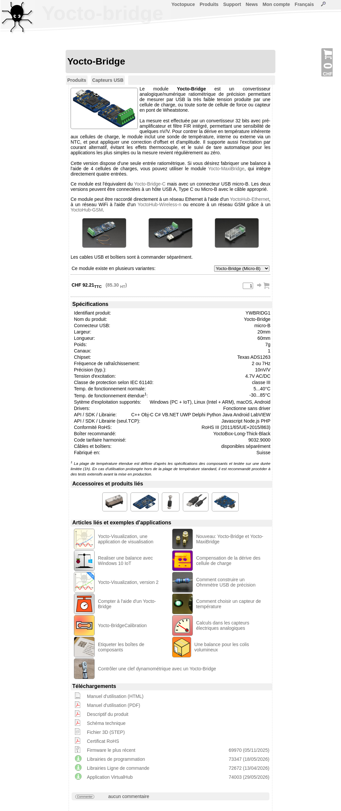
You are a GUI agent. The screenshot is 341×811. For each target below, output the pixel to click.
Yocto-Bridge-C (150, 184)
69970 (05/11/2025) (249, 750)
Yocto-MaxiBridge (226, 168)
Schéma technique (106, 723)
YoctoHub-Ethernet (249, 199)
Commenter (85, 796)
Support (232, 4)
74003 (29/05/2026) (249, 777)
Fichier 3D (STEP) (106, 732)
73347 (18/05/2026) (249, 759)
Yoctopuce (183, 4)
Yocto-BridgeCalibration (122, 625)
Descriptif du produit (108, 714)
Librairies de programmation (116, 759)
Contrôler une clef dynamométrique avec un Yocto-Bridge (157, 668)
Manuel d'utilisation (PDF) (113, 705)
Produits (208, 4)
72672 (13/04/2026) (249, 768)
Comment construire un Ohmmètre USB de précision (225, 582)
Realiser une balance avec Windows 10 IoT (125, 560)
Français (304, 4)
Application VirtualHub (110, 777)
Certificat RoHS (103, 741)
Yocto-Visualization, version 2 (128, 582)
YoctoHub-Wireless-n (159, 204)
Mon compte (276, 4)
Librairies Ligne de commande (118, 768)
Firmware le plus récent (111, 750)
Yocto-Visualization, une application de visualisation (126, 539)
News (252, 4)
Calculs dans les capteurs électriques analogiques (222, 625)
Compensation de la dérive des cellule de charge (228, 560)
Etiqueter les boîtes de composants (121, 647)
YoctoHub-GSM (87, 209)
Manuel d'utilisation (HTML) (115, 696)
